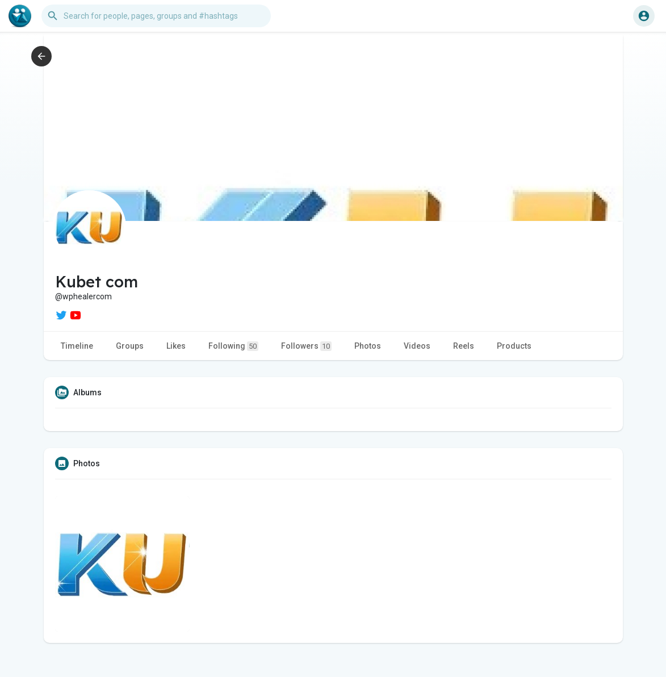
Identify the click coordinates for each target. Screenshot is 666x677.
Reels (463, 345)
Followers (306, 346)
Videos (417, 345)
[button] (156, 16)
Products (514, 345)
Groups (130, 345)
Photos (367, 345)
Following (233, 346)
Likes (176, 345)
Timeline (77, 345)
